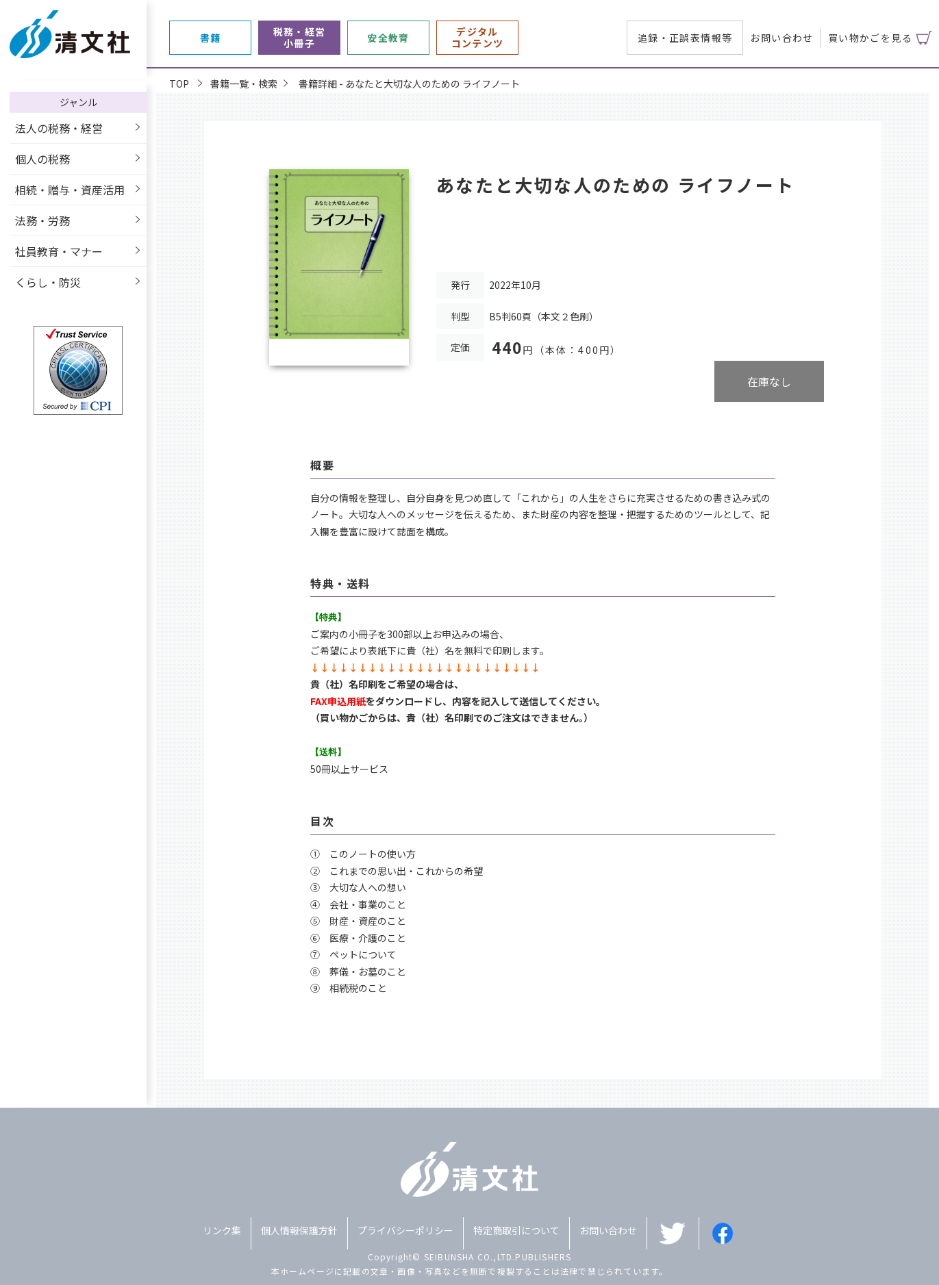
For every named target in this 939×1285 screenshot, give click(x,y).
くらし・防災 (48, 282)
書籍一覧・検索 (243, 83)
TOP (179, 83)
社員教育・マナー (59, 251)
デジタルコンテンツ (477, 37)
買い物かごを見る (870, 37)
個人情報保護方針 (299, 1230)
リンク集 (222, 1230)
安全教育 (388, 38)
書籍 (210, 38)
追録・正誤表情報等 (685, 37)
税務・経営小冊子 (299, 37)
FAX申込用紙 (338, 701)
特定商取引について (516, 1230)
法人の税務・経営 (59, 128)
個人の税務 (42, 159)
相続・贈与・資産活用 (70, 189)
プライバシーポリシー (405, 1230)
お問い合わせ (781, 37)
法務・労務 (42, 220)
